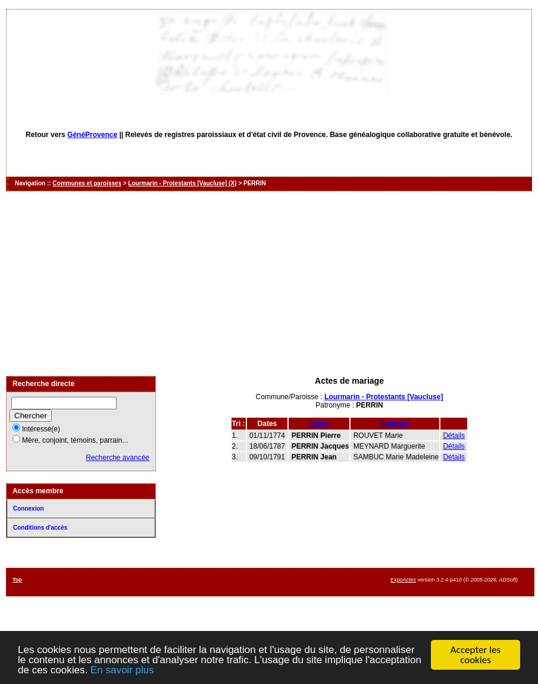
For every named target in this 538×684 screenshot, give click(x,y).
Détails (454, 435)
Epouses (395, 423)
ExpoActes (403, 580)
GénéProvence (92, 134)
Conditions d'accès (40, 527)
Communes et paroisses (86, 183)
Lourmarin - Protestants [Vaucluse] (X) (182, 183)
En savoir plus (122, 670)
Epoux (319, 423)
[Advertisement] (269, 283)
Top (17, 580)
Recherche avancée (117, 457)
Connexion (28, 508)
